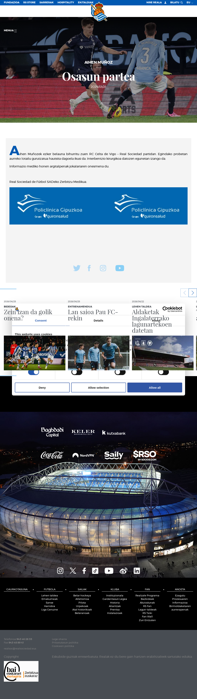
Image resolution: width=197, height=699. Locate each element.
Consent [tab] (41, 320)
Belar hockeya (82, 595)
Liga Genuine (49, 610)
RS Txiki (147, 613)
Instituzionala (114, 595)
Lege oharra (59, 639)
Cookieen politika (63, 646)
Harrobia (49, 606)
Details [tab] (98, 320)
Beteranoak (82, 613)
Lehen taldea (49, 595)
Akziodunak (147, 603)
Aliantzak (115, 606)
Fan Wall (147, 616)
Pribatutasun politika (65, 643)
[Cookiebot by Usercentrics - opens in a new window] (165, 309)
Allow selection (98, 387)
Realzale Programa (147, 595)
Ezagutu (180, 595)
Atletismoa (82, 599)
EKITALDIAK (85, 2)
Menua (10, 30)
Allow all (155, 387)
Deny (42, 387)
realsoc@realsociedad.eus (20, 649)
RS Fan (147, 606)
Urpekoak (82, 606)
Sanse (49, 603)
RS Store (29, 2)
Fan (147, 589)
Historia (115, 603)
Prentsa (115, 610)
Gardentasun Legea (115, 599)
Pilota (82, 603)
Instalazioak (114, 613)
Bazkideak (147, 599)
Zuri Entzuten (147, 620)
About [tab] (156, 320)
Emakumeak (50, 599)
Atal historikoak (82, 610)
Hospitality (66, 2)
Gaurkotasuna (17, 589)
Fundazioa (11, 2)
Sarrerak (46, 2)
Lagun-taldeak (147, 610)
